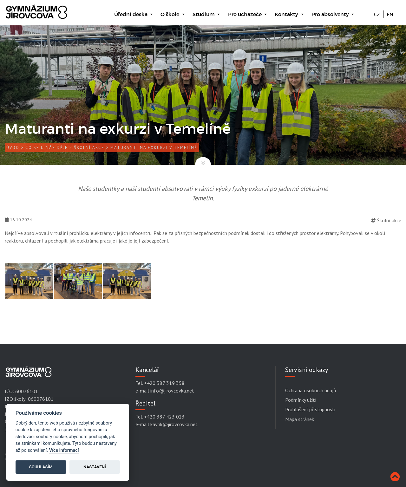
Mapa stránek (299, 419)
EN (390, 14)
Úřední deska (131, 14)
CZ (377, 14)
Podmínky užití (301, 400)
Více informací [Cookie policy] (64, 450)
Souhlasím (41, 466)
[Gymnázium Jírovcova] (36, 15)
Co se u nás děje (46, 147)
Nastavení (94, 466)
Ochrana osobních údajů (310, 390)
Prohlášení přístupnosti (310, 409)
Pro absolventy (330, 14)
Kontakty (287, 14)
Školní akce (89, 147)
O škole (170, 14)
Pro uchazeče (245, 14)
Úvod (12, 147)
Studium (204, 14)
